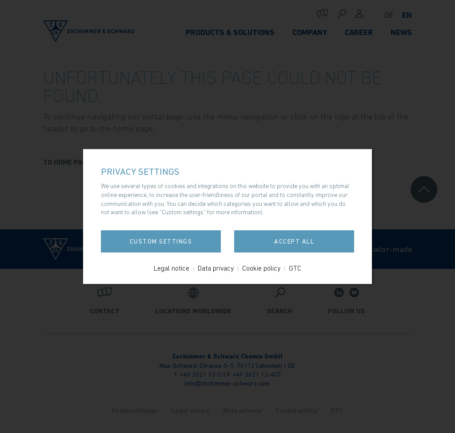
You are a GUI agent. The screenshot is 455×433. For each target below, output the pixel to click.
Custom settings (161, 241)
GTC (295, 268)
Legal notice (171, 268)
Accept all (294, 241)
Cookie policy (261, 268)
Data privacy (216, 268)
